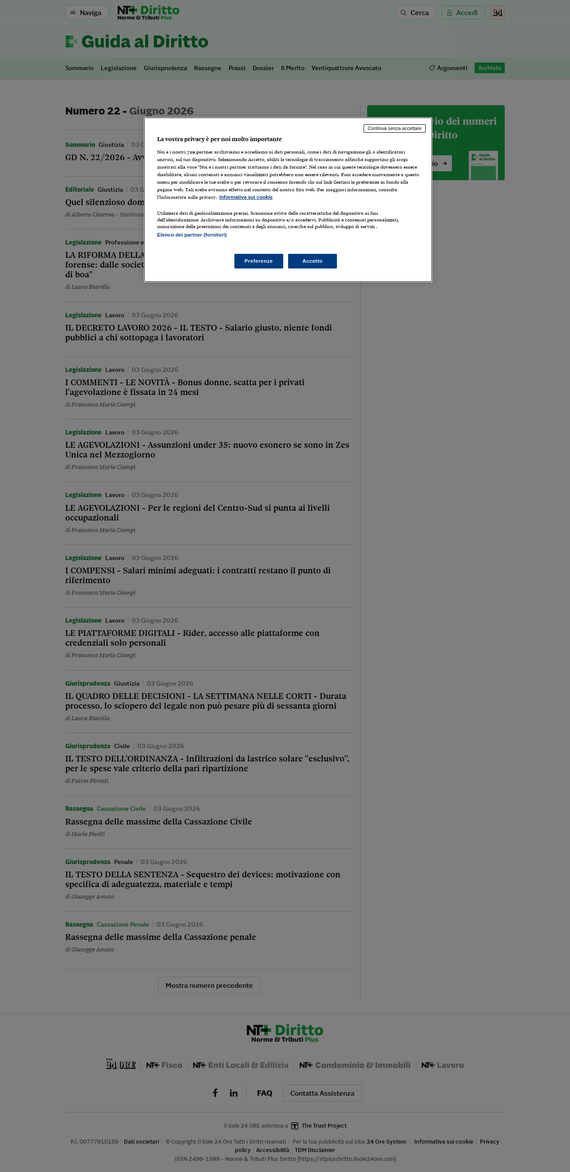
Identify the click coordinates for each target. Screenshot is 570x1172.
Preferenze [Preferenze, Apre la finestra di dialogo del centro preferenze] (259, 261)
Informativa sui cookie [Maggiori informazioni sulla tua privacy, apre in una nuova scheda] (246, 197)
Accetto (312, 261)
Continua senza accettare (395, 128)
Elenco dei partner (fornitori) (192, 234)
